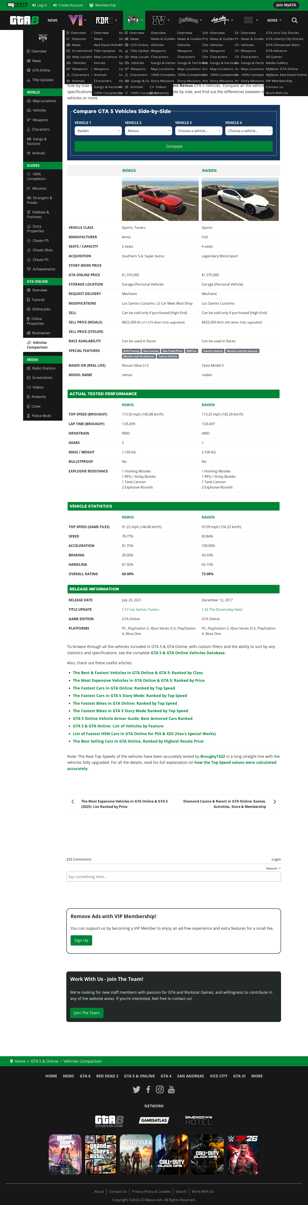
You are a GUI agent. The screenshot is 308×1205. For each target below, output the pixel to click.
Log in (42, 5)
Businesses (38, 333)
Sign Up (81, 940)
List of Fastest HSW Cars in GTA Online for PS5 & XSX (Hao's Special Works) (144, 733)
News (53, 20)
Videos (35, 387)
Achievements (41, 269)
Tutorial (35, 299)
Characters (38, 129)
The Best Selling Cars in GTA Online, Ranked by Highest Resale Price (138, 741)
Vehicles (36, 110)
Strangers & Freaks (39, 200)
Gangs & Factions (37, 141)
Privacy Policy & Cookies (151, 1191)
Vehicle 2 (133, 122)
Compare (174, 146)
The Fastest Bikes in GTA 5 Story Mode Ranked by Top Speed (130, 710)
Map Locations (41, 100)
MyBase (13, 5)
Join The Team (87, 1012)
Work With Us (203, 1191)
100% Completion (36, 176)
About (99, 1191)
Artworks (36, 396)
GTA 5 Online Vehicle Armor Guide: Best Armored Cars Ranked (132, 718)
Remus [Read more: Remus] (129, 170)
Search (181, 1191)
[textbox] (173, 876)
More (272, 20)
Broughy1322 (212, 756)
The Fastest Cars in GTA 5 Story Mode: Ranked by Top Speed (130, 695)
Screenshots (39, 377)
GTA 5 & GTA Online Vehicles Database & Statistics (107, 58)
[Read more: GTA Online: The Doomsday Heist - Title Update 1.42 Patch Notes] (222, 609)
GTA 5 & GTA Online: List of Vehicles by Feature (118, 725)
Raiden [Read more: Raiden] (209, 170)
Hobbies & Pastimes (38, 214)
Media (32, 359)
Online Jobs (38, 309)
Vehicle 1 (83, 122)
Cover (34, 406)
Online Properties (35, 321)
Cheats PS (38, 240)
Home (51, 1075)
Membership (105, 5)
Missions (36, 188)
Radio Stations (41, 368)
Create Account (70, 5)
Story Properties (35, 228)
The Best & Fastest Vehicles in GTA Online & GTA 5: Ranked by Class (138, 672)
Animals (36, 153)
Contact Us (118, 1191)
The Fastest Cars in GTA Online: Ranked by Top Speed (124, 688)
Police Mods (39, 415)
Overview (36, 51)
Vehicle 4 (233, 122)
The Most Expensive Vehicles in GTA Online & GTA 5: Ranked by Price (139, 680)
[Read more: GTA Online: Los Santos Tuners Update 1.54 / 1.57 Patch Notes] (140, 609)
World (33, 92)
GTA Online (38, 70)
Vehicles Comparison (37, 345)
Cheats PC (38, 259)
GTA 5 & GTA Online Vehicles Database (188, 652)
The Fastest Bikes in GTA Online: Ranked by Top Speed (125, 703)
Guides (33, 165)
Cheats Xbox (40, 250)
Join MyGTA (286, 5)
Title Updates (40, 79)
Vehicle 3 (183, 122)
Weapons (37, 120)
